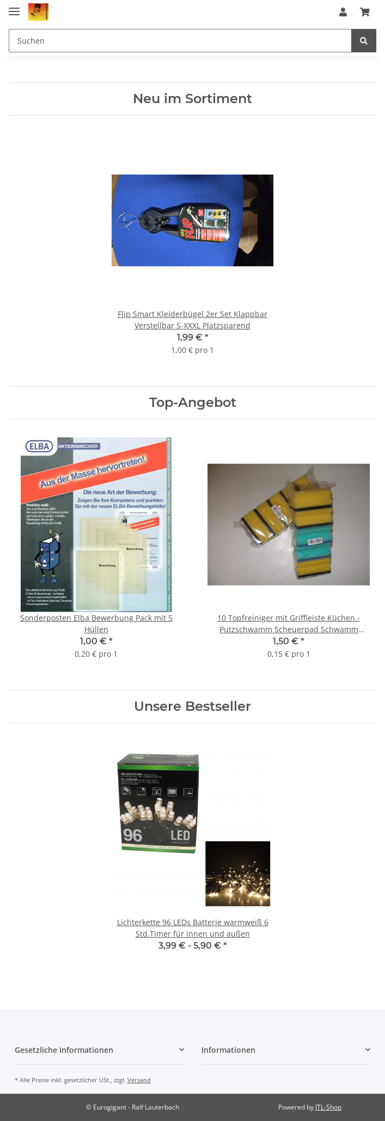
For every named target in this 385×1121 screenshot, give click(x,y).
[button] (343, 12)
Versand (139, 1080)
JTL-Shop (328, 1107)
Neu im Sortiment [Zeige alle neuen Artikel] (192, 98)
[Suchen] (180, 40)
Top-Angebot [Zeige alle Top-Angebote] (192, 402)
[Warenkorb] (364, 12)
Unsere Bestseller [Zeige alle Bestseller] (192, 706)
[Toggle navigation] (14, 7)
